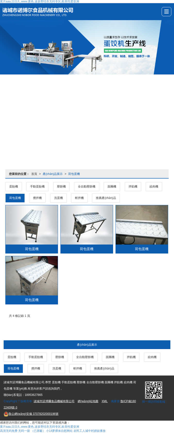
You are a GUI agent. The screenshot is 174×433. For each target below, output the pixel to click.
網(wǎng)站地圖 (88, 401)
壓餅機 (61, 186)
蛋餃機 (13, 186)
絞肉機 (153, 186)
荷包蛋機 (74, 174)
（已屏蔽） (38, 431)
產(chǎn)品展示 (53, 174)
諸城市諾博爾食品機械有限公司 (54, 401)
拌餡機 (133, 186)
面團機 (112, 186)
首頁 (34, 174)
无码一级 (24, 431)
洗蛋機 (58, 198)
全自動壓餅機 (86, 186)
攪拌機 (37, 198)
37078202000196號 (31, 414)
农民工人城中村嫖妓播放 (90, 431)
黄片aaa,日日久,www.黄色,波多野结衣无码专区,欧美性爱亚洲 (39, 426)
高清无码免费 (8, 431)
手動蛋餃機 (37, 186)
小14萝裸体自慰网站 (59, 431)
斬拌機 (79, 198)
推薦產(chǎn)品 (106, 198)
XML (105, 401)
